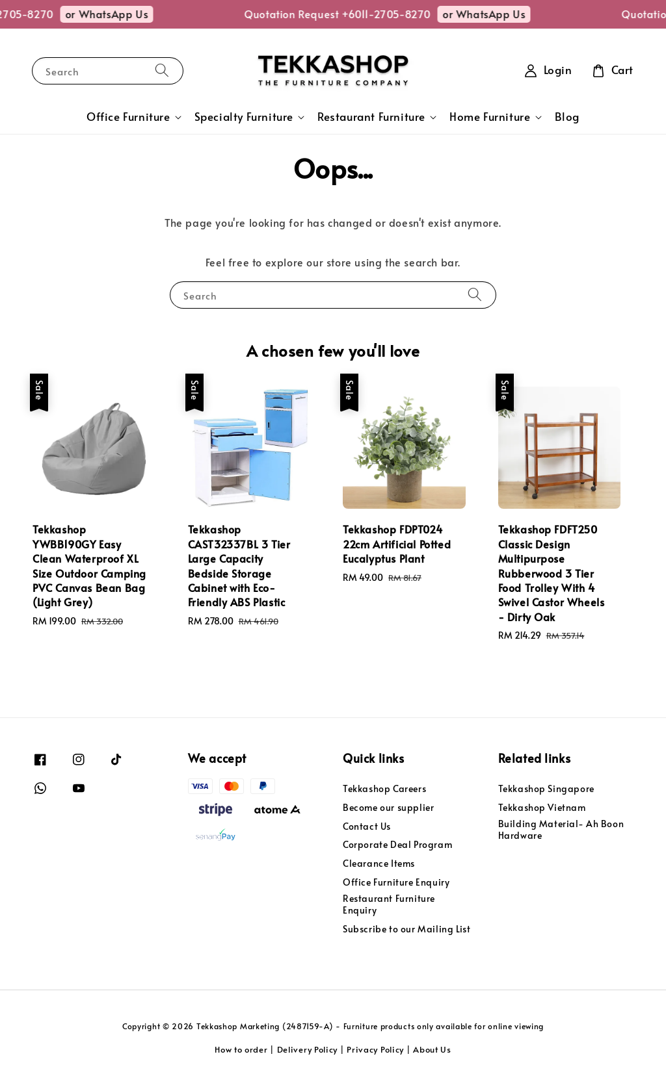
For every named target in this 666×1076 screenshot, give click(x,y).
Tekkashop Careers (384, 789)
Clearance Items (379, 863)
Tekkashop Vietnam (542, 807)
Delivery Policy (307, 1049)
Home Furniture (489, 117)
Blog (567, 116)
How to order (241, 1049)
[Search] (162, 70)
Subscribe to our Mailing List (406, 929)
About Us (432, 1049)
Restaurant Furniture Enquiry (389, 904)
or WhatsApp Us (122, 13)
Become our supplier (388, 807)
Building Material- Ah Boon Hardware (561, 829)
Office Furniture (128, 117)
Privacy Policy (375, 1049)
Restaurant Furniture (371, 117)
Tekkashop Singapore (546, 789)
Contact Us (367, 826)
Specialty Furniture (243, 117)
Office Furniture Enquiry (396, 882)
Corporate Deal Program (397, 844)
